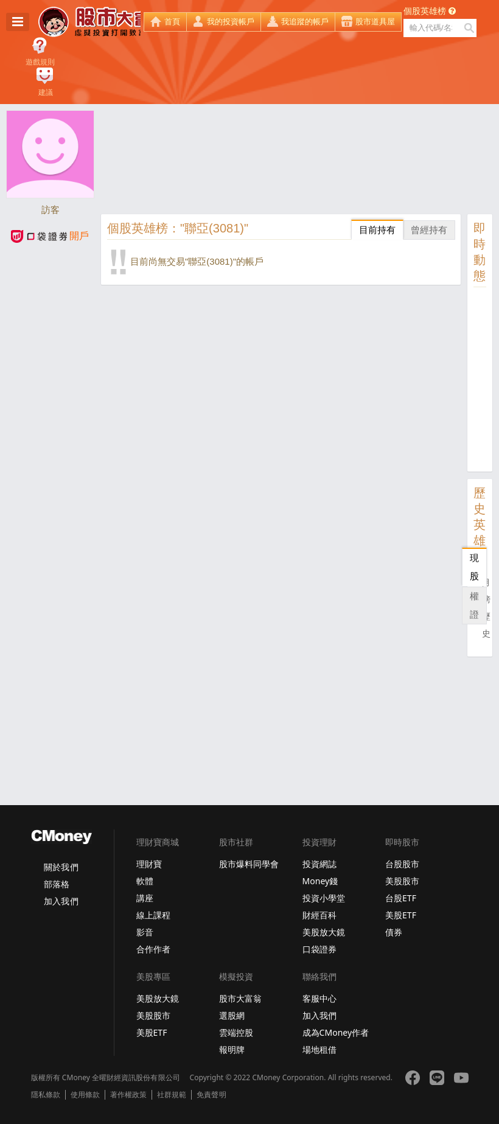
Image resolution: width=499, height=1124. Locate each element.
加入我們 (61, 901)
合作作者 (153, 949)
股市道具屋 (375, 21)
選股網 (232, 1015)
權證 (474, 605)
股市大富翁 (240, 998)
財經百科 (319, 915)
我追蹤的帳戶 (305, 21)
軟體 (144, 881)
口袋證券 (319, 949)
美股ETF (400, 915)
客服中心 (319, 998)
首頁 (172, 21)
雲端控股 (236, 1032)
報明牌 (232, 1049)
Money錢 (320, 881)
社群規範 (171, 1095)
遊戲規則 (40, 62)
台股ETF (400, 898)
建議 (45, 92)
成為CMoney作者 (335, 1032)
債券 (393, 932)
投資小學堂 (323, 898)
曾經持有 (429, 230)
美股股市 (402, 881)
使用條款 (85, 1095)
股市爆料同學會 (249, 864)
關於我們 (61, 867)
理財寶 (149, 864)
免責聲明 (211, 1095)
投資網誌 (319, 864)
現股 (474, 567)
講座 (144, 898)
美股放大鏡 (323, 932)
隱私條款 (45, 1095)
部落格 (56, 884)
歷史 (486, 625)
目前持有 (377, 230)
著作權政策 (128, 1095)
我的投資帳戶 (230, 21)
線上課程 (153, 915)
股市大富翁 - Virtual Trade (89, 22)
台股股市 (402, 864)
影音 (144, 932)
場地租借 (319, 1049)
